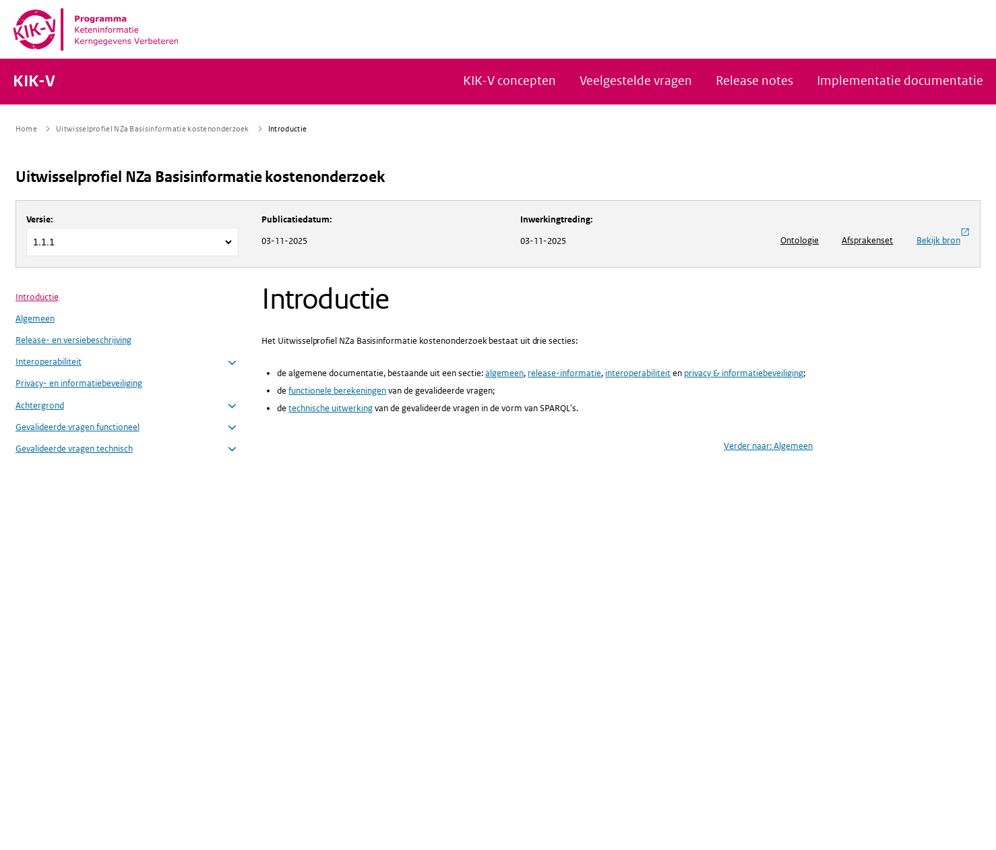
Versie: (39, 219)
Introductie (37, 297)
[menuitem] (127, 373)
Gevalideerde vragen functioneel (77, 427)
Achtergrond (39, 405)
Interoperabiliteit (48, 361)
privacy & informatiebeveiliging (743, 373)
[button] (232, 363)
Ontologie (799, 240)
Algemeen (35, 318)
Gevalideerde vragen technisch (74, 448)
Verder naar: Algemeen (768, 446)
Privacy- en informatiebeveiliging (78, 383)
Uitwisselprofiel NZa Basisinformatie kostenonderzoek (200, 177)
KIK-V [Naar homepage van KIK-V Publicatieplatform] (34, 81)
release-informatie (564, 373)
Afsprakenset (867, 240)
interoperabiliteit (638, 373)
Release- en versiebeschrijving (73, 340)
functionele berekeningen (337, 390)
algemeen (504, 373)
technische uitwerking (330, 408)
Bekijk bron (943, 236)
